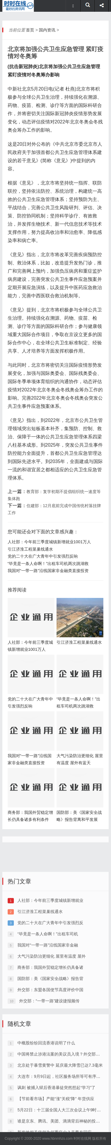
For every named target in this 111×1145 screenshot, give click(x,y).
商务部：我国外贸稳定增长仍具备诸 (50, 1009)
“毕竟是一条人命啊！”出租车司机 (47, 975)
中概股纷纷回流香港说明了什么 (46, 1084)
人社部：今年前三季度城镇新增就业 (50, 942)
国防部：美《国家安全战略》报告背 (50, 1020)
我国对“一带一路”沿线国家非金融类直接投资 (48, 570)
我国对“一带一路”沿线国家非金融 (47, 986)
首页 (30, 30)
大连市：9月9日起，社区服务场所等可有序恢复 (61, 1118)
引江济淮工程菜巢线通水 (30, 549)
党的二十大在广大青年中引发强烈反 (50, 964)
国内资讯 (47, 30)
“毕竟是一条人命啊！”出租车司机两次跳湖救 (48, 563)
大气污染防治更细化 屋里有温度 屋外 (51, 997)
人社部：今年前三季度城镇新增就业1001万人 (49, 541)
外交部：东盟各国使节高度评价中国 (50, 1031)
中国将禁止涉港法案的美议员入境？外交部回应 (60, 1095)
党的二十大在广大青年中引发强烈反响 (43, 556)
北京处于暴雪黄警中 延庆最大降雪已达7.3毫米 (59, 1106)
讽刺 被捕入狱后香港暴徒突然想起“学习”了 (56, 1129)
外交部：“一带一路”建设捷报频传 (49, 1042)
